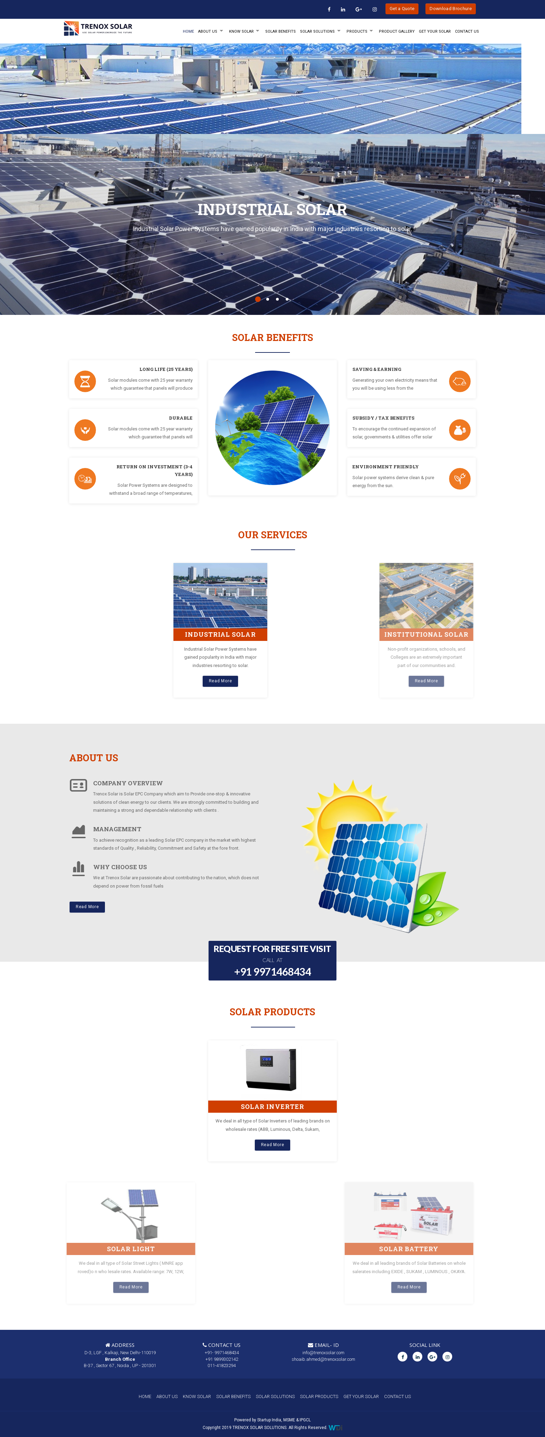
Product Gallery (397, 31)
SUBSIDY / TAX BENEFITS (383, 418)
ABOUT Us (207, 31)
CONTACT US (397, 1396)
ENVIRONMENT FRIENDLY (385, 466)
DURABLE (181, 418)
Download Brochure (451, 8)
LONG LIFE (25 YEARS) (166, 369)
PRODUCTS (357, 31)
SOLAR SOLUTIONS (317, 31)
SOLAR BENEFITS (280, 31)
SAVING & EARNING (376, 369)
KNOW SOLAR (241, 31)
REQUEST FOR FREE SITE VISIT (272, 961)
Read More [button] (87, 906)
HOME (188, 31)
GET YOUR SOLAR (435, 31)
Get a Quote (402, 8)
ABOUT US (167, 1396)
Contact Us (467, 31)
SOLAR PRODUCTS (319, 1396)
